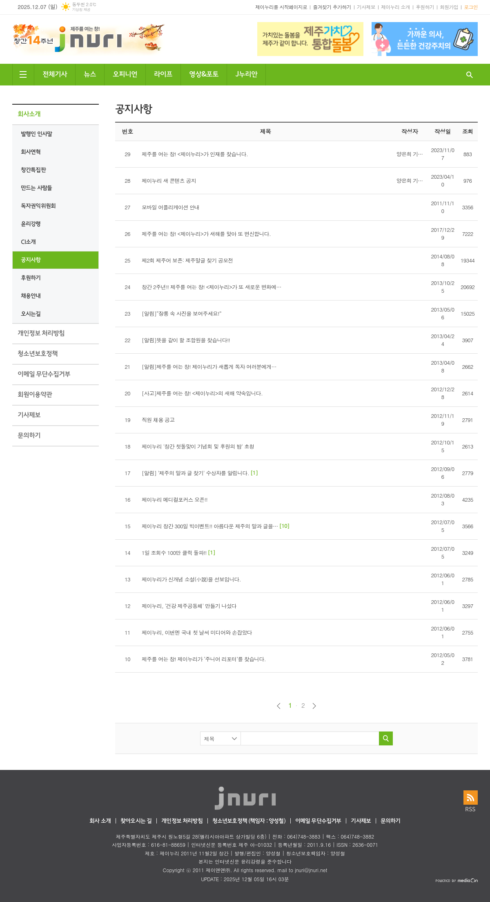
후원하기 (425, 6)
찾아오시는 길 (135, 821)
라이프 (163, 73)
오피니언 (125, 73)
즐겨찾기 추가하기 (332, 6)
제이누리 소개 (395, 6)
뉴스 (90, 73)
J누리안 (246, 73)
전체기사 (54, 73)
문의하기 (391, 821)
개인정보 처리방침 (181, 821)
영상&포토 (203, 73)
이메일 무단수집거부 (318, 821)
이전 (278, 706)
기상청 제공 (81, 9)
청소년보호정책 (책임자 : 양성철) (248, 821)
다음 (314, 706)
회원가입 (449, 6)
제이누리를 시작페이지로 (281, 6)
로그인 (471, 6)
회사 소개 (100, 821)
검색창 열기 (469, 74)
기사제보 (366, 6)
